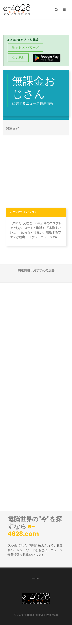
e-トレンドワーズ (25, 47)
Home (35, 578)
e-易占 (18, 57)
